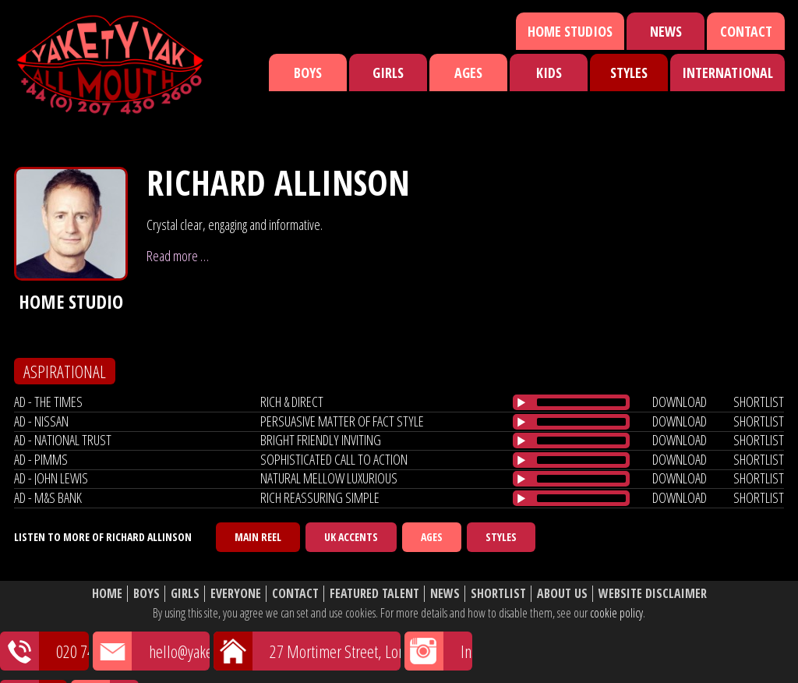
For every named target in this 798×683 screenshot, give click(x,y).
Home (107, 594)
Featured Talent (374, 594)
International (727, 72)
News (666, 31)
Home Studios (570, 31)
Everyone (235, 594)
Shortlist (498, 594)
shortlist (758, 401)
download (679, 401)
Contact (746, 31)
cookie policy (616, 612)
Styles (629, 72)
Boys (308, 72)
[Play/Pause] (521, 402)
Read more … (178, 255)
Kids (549, 72)
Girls (388, 72)
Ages (468, 72)
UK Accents (351, 536)
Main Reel (258, 536)
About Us (562, 594)
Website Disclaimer (652, 594)
